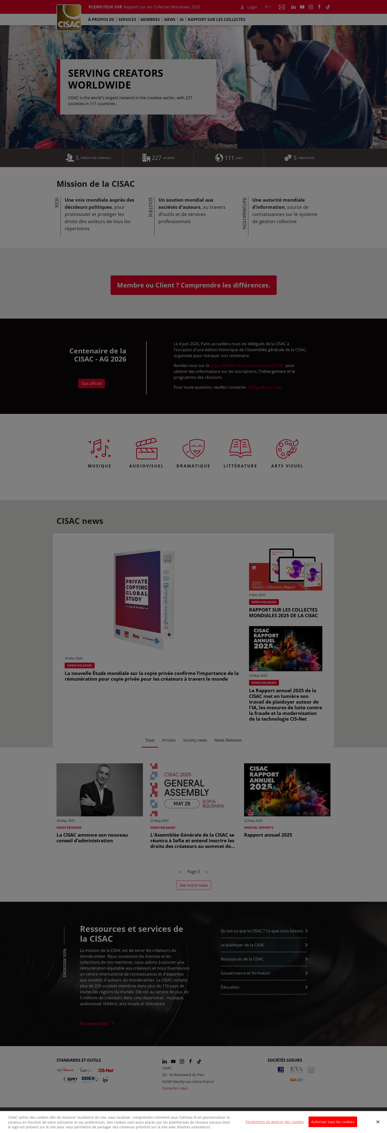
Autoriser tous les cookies (332, 1125)
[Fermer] (378, 1125)
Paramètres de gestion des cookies (275, 1125)
